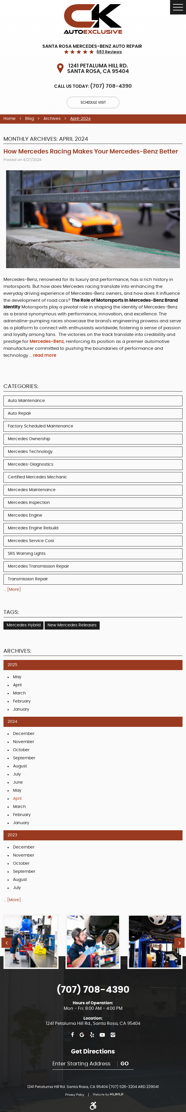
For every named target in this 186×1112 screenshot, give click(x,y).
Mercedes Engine (25, 515)
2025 (12, 665)
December (23, 734)
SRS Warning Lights (26, 554)
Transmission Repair (28, 579)
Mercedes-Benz (47, 341)
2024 (12, 722)
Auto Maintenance (26, 401)
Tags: (11, 612)
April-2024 (80, 119)
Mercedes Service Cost (31, 541)
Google (82, 1035)
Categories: (20, 386)
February (22, 701)
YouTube (102, 1035)
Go (125, 1064)
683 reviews (109, 52)
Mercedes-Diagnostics (30, 464)
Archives (52, 119)
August (20, 766)
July (17, 774)
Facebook (72, 1035)
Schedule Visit (93, 102)
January (21, 709)
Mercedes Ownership (29, 439)
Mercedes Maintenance (32, 490)
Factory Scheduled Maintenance (40, 426)
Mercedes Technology (30, 452)
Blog (29, 119)
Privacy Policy (74, 1094)
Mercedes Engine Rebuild (33, 528)
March (19, 693)
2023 (12, 835)
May (17, 677)
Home (9, 119)
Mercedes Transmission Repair (38, 566)
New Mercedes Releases (72, 625)
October (21, 750)
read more (44, 355)
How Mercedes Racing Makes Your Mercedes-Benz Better (90, 152)
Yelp (92, 1035)
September (24, 758)
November (23, 742)
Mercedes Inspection (29, 503)
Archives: (17, 651)
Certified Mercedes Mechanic (37, 477)
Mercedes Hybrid (24, 625)
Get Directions (93, 1052)
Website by (105, 1094)
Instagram (113, 1035)
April (17, 685)
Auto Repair (19, 413)
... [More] (12, 590)
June (18, 782)
